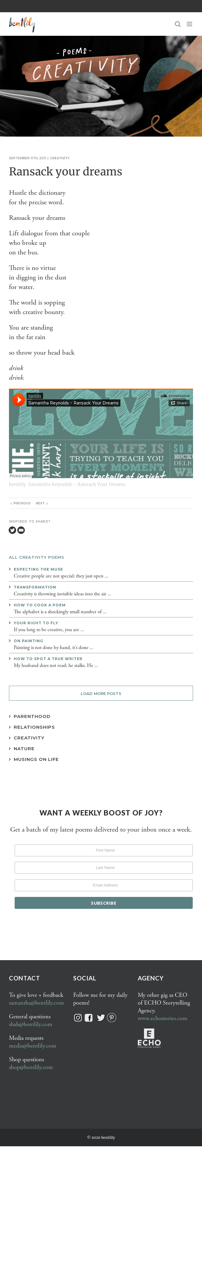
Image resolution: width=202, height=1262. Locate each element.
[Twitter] (12, 530)
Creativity (60, 158)
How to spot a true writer (48, 659)
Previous (21, 503)
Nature (24, 748)
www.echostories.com (162, 1018)
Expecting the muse (38, 569)
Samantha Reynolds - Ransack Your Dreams (77, 484)
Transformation (35, 587)
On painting (28, 641)
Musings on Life (36, 759)
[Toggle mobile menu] (190, 24)
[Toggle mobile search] (178, 24)
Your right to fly (36, 623)
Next (40, 503)
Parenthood (32, 716)
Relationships (34, 727)
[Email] (21, 530)
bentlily (17, 484)
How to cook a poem (40, 605)
